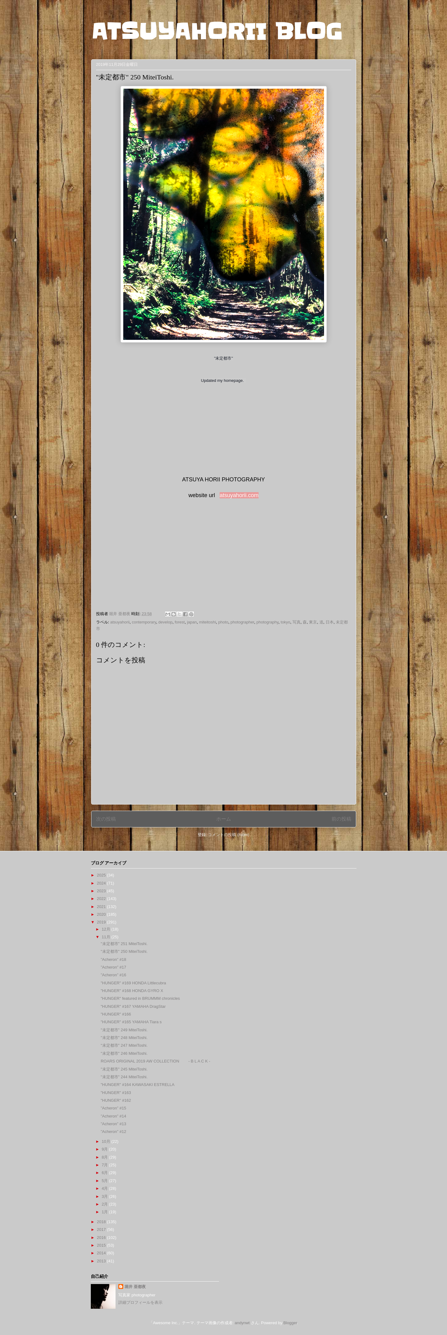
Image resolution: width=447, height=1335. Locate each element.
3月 (105, 1196)
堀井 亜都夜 (135, 1286)
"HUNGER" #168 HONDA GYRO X (132, 990)
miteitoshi (207, 622)
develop (165, 622)
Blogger (290, 1322)
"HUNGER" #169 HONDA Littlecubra (133, 983)
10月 (106, 1141)
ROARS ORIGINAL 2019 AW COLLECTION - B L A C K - (155, 1061)
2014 (102, 1253)
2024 (102, 883)
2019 (102, 922)
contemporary (144, 622)
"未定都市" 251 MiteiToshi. (124, 943)
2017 (102, 1229)
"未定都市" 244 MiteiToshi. (124, 1077)
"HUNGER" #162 (116, 1100)
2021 (102, 906)
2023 (102, 891)
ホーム (223, 819)
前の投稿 (341, 819)
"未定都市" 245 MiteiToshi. (124, 1069)
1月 (105, 1212)
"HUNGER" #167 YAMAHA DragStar (133, 1006)
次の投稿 (106, 819)
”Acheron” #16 (113, 975)
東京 (313, 622)
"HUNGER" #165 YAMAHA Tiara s (131, 1022)
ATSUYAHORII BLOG (216, 31)
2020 (102, 914)
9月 (105, 1149)
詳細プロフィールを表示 (140, 1302)
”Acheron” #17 (113, 967)
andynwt (242, 1322)
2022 (102, 898)
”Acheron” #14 (113, 1116)
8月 (105, 1157)
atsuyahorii (120, 622)
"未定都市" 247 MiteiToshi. (124, 1045)
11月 (106, 937)
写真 (297, 622)
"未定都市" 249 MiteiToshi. (124, 1030)
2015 (102, 1245)
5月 (105, 1180)
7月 (105, 1165)
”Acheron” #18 (113, 959)
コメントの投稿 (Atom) (228, 834)
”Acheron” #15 (113, 1108)
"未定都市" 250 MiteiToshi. (124, 951)
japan (192, 622)
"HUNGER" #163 (116, 1092)
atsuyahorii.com (239, 495)
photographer (242, 622)
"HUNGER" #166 (116, 1014)
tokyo (285, 622)
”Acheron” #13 (113, 1124)
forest (180, 622)
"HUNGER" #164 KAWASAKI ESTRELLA (138, 1084)
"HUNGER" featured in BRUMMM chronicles (140, 998)
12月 (106, 929)
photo (223, 622)
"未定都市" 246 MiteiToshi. (124, 1053)
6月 (105, 1172)
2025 (102, 875)
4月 (105, 1188)
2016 (102, 1237)
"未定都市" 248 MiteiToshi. (124, 1037)
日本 (330, 622)
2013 (102, 1261)
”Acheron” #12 (113, 1131)
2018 (102, 1221)
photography (267, 622)
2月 (105, 1204)
